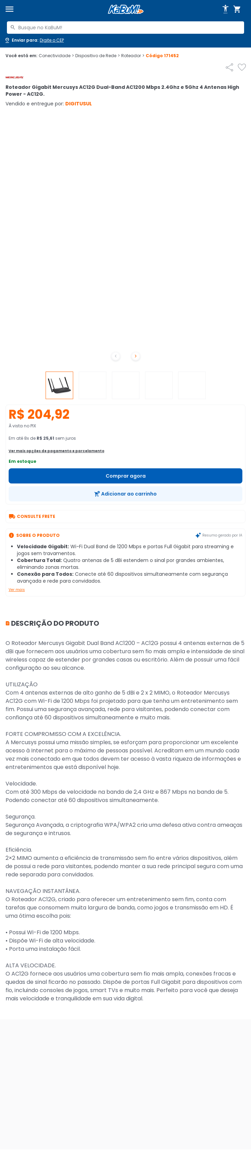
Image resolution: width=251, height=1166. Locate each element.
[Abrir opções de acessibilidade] (225, 9)
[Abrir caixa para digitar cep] (34, 40)
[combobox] (125, 27)
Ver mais (17, 589)
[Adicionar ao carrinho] (125, 493)
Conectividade (56, 56)
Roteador (132, 56)
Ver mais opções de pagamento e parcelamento (56, 451)
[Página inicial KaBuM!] (125, 9)
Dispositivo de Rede (97, 56)
